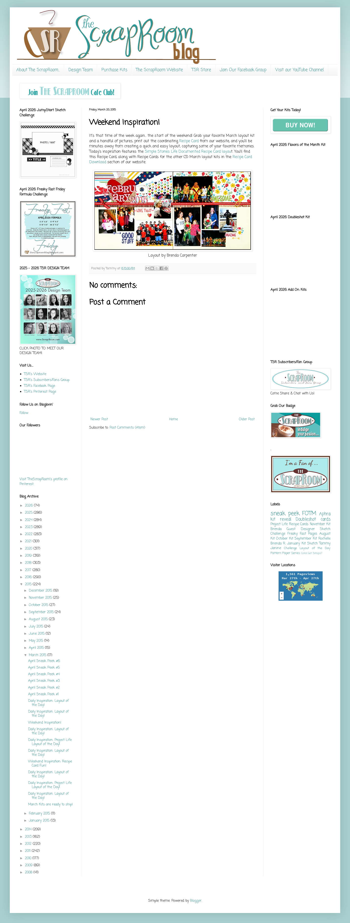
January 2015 (40, 820)
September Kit (305, 538)
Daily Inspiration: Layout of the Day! (48, 703)
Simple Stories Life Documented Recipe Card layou (188, 151)
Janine (276, 548)
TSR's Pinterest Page (40, 391)
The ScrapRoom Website (159, 70)
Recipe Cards (298, 524)
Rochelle (324, 538)
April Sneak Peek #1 (43, 694)
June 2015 (37, 633)
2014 (29, 829)
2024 (29, 520)
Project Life (279, 524)
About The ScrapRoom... (38, 70)
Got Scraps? (315, 553)
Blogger (196, 900)
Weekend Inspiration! (44, 722)
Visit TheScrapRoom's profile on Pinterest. (44, 482)
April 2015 (37, 648)
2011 (28, 851)
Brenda (276, 529)
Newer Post (99, 419)
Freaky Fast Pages (302, 533)
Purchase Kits (114, 70)
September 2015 (42, 612)
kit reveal (281, 519)
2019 (29, 555)
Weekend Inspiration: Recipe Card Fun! (50, 763)
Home (173, 419)
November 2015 (41, 597)
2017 (29, 570)
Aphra (324, 514)
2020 (29, 548)
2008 (29, 872)
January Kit (296, 543)
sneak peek (285, 514)
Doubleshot (306, 519)
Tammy (324, 543)
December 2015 (41, 590)
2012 (29, 844)
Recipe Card (189, 141)
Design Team (80, 70)
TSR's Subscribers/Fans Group (46, 380)
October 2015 (39, 605)
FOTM (309, 514)
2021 (29, 541)
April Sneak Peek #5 (44, 667)
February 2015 (40, 813)
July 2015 (36, 626)
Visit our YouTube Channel (299, 70)
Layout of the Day (315, 548)
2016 (29, 577)
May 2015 (36, 640)
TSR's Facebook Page (39, 386)
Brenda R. (278, 543)
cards (325, 519)
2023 (29, 527)
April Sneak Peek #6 (44, 661)
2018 (29, 562)
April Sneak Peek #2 (44, 687)
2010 (29, 858)
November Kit (320, 524)
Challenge (290, 548)
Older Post (247, 419)
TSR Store (201, 70)
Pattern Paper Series (285, 553)
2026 (29, 505)
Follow (24, 413)
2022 (29, 534)
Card (304, 553)
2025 (29, 512)
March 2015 (38, 655)
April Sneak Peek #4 (44, 674)
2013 (29, 836)
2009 (29, 865)
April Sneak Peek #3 (44, 681)
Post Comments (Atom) (127, 427)
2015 (29, 584)
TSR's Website (35, 374)
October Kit (284, 538)
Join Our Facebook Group (243, 70)
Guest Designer (301, 529)
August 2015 (39, 619)
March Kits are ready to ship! (50, 804)
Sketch (312, 543)
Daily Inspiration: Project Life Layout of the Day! (50, 742)
